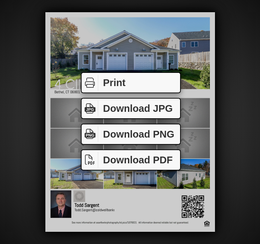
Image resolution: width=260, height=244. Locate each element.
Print (104, 83)
